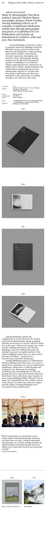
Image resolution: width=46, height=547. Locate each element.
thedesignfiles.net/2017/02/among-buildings (28, 100)
